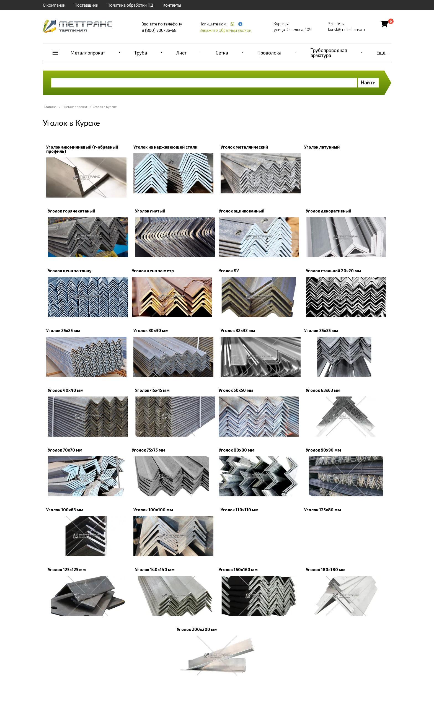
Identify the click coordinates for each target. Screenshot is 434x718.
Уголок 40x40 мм (66, 390)
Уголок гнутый (150, 210)
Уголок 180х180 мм (325, 569)
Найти (368, 82)
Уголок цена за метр (153, 270)
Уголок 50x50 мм (236, 390)
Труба (140, 52)
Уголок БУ (229, 270)
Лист (181, 52)
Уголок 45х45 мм (152, 390)
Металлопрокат (88, 52)
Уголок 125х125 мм (67, 569)
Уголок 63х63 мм (323, 390)
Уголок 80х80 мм (236, 449)
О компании (54, 4)
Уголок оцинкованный (241, 210)
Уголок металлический (244, 146)
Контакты (171, 4)
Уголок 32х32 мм (238, 330)
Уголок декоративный (328, 210)
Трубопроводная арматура (329, 53)
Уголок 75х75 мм (148, 449)
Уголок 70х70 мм (65, 449)
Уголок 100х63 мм (64, 509)
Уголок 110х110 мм (240, 509)
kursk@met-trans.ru (346, 29)
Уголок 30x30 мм (151, 330)
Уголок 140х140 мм (155, 569)
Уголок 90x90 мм (323, 449)
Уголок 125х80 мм (322, 509)
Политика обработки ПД (130, 4)
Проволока (269, 52)
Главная (50, 106)
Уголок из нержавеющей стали (165, 146)
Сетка (222, 52)
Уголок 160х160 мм (238, 569)
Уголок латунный (322, 146)
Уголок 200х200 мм (197, 629)
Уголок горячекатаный (71, 210)
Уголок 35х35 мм (321, 330)
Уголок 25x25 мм (63, 330)
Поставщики (86, 4)
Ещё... (382, 52)
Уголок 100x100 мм (153, 509)
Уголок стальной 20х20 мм (333, 270)
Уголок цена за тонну (70, 270)
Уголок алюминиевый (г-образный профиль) (82, 149)
